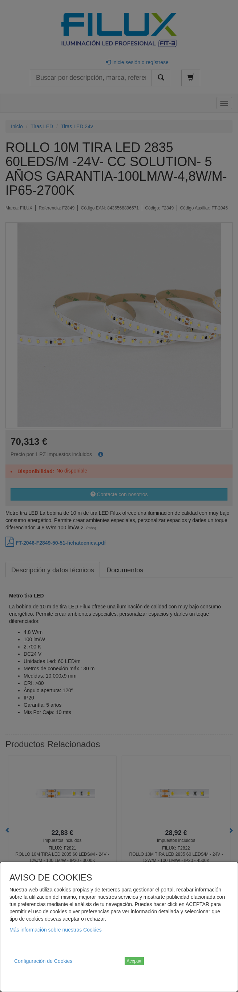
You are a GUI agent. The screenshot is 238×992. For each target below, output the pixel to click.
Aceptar (134, 961)
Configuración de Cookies (43, 961)
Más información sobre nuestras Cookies (55, 930)
